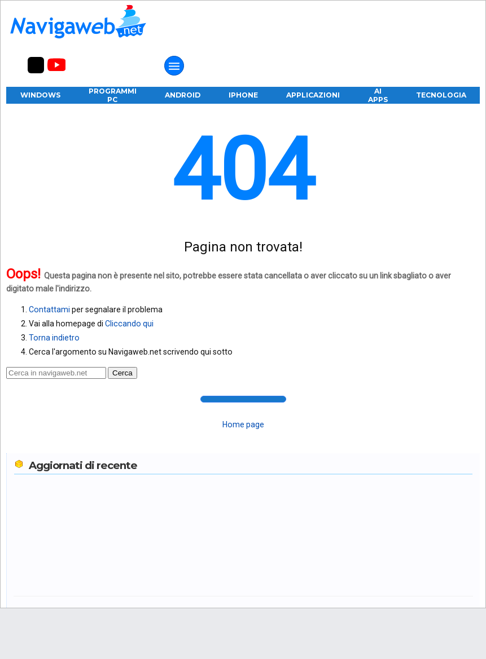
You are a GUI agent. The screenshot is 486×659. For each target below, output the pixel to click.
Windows (40, 95)
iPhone (243, 95)
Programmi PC (113, 95)
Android (182, 95)
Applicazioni (313, 95)
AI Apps (378, 95)
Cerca (122, 373)
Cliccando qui (129, 323)
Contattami (49, 309)
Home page (243, 424)
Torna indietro (54, 337)
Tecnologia (441, 95)
